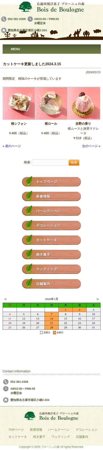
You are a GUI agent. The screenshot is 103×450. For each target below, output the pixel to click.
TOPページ (16, 429)
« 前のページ (12, 146)
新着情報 (36, 429)
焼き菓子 (39, 436)
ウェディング (60, 436)
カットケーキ (17, 436)
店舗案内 (82, 436)
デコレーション (86, 429)
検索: (27, 162)
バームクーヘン (59, 429)
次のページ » (91, 146)
